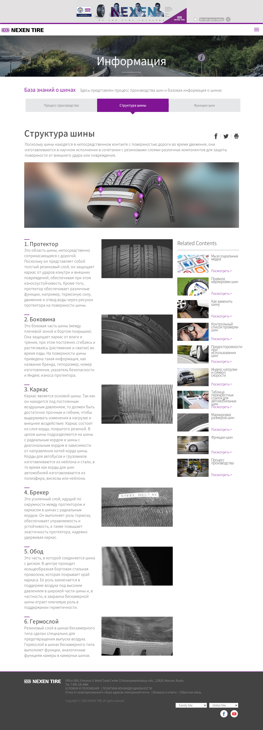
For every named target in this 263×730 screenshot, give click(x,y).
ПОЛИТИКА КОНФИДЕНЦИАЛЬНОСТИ (127, 688)
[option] (131, 11)
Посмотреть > (221, 270)
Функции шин (204, 105)
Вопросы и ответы (165, 692)
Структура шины (133, 105)
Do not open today (211, 19)
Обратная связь (190, 692)
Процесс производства (61, 105)
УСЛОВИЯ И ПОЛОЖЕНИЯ (82, 688)
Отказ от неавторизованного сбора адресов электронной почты (107, 692)
